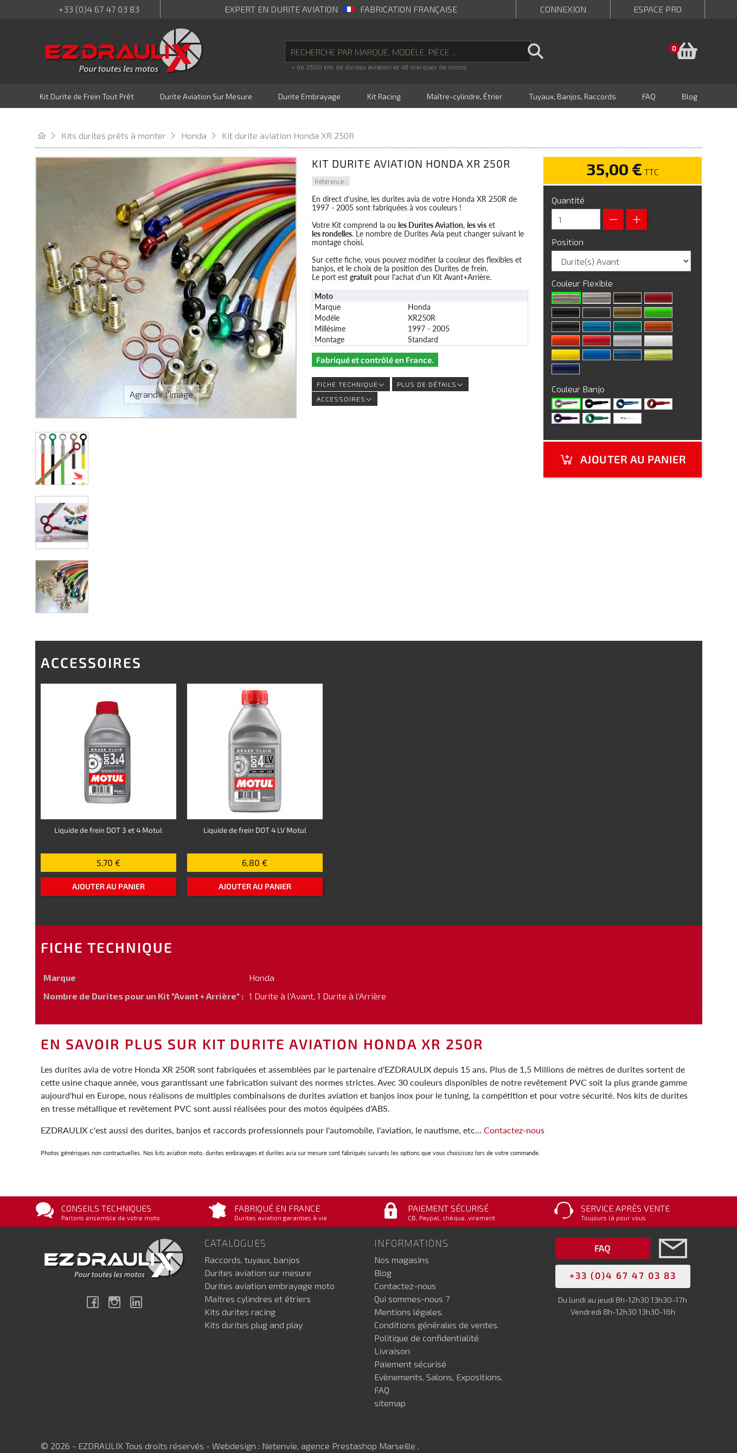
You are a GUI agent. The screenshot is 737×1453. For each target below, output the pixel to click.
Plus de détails (430, 368)
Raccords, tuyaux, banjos (252, 1244)
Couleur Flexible (583, 267)
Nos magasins (401, 1244)
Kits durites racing (239, 1296)
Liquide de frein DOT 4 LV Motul (254, 814)
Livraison (392, 1335)
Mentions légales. (408, 1296)
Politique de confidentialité (426, 1322)
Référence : (331, 165)
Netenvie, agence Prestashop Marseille (340, 1430)
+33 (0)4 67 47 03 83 (99, 9)
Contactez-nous (514, 1114)
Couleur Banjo (579, 373)
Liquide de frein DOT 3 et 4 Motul (108, 814)
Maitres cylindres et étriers (257, 1283)
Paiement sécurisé (410, 1348)
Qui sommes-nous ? (412, 1283)
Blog (383, 1257)
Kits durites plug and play (253, 1309)
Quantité (568, 184)
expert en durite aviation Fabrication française (341, 9)
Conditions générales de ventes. (436, 1309)
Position (569, 226)
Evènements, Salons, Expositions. (438, 1361)
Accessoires (345, 383)
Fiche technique (351, 368)
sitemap (390, 1387)
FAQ (381, 1374)
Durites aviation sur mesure (257, 1257)
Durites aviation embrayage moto (269, 1270)
